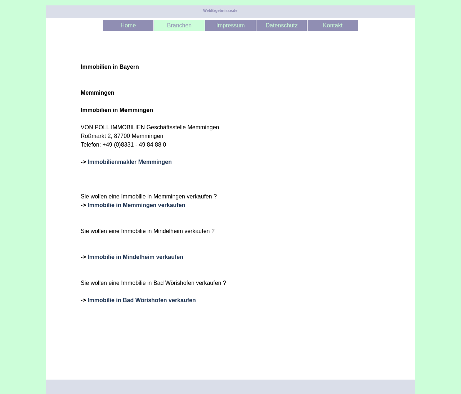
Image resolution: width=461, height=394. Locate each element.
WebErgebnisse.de (220, 10)
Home (128, 25)
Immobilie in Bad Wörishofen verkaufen (142, 300)
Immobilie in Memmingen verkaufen (136, 205)
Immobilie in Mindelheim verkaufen (135, 257)
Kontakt (333, 25)
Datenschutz (282, 25)
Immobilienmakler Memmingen (130, 162)
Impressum (230, 25)
